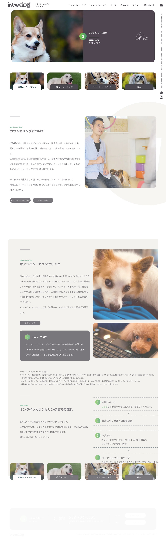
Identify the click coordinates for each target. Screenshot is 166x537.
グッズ (113, 5)
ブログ (135, 5)
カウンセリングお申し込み (20, 233)
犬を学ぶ (124, 5)
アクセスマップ (135, 521)
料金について (30, 400)
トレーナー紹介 (43, 233)
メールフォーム (135, 514)
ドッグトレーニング (77, 5)
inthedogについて (98, 5)
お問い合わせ (148, 5)
